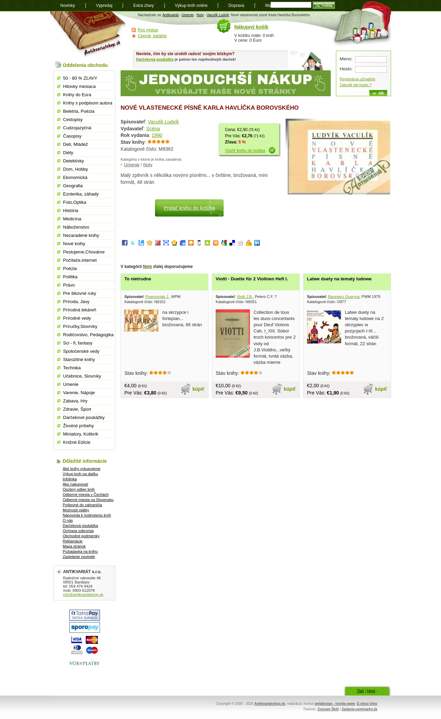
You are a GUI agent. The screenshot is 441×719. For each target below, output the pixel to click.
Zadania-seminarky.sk (359, 709)
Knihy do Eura (77, 94)
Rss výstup (148, 30)
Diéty (68, 152)
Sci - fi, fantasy (77, 343)
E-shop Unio (367, 704)
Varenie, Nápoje (79, 392)
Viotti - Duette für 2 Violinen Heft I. (252, 278)
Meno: (346, 58)
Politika (70, 276)
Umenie (187, 15)
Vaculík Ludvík (218, 15)
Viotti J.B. (245, 296)
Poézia (70, 268)
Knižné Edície (77, 442)
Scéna (153, 128)
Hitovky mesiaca (79, 86)
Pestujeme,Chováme (84, 251)
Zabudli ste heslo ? (355, 85)
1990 (157, 135)
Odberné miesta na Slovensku (88, 500)
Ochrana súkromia (78, 531)
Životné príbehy (78, 425)
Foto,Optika (74, 202)
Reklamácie (72, 541)
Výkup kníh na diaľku (80, 474)
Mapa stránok (74, 546)
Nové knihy (74, 243)
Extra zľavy (143, 5)
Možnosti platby (76, 510)
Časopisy (72, 136)
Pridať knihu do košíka (189, 208)
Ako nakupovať (75, 484)
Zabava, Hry (75, 400)
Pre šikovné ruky (79, 293)
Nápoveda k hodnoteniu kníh (87, 515)
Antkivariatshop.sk (269, 704)
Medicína (72, 218)
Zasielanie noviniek (79, 557)
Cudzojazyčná (77, 127)
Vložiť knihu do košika (245, 150)
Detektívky (73, 160)
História (70, 210)
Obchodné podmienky (81, 536)
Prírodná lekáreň (79, 309)
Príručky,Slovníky (80, 326)
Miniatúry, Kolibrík (80, 434)
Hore (371, 691)
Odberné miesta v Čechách (86, 494)
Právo (69, 285)
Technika (72, 367)
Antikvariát (171, 15)
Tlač (360, 691)
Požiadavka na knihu (80, 551)
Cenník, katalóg (152, 35)
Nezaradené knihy (81, 235)
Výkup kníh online (191, 5)
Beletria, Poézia (78, 111)
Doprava (236, 5)
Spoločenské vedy (81, 351)
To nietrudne (137, 278)
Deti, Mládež (75, 144)
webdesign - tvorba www (335, 704)
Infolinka (70, 479)
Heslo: (346, 68)
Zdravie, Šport (77, 409)
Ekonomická (75, 177)
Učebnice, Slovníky (82, 376)
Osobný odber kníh (79, 489)
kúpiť (199, 389)
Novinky (67, 5)
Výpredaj (104, 5)
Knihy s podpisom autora (87, 103)
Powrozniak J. (157, 296)
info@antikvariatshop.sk (83, 594)
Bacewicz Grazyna (343, 296)
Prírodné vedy (77, 318)
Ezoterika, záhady (81, 194)
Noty (200, 15)
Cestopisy (73, 119)
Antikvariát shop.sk (88, 34)
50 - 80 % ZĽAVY (80, 78)
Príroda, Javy (76, 301)
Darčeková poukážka (155, 59)
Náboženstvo (76, 227)
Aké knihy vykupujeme (81, 469)
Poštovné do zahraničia (82, 505)
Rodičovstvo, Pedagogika (88, 334)
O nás (68, 520)
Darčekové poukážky (84, 417)
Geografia (73, 185)
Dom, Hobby (75, 169)
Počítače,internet (80, 260)
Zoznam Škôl (328, 709)
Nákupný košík (251, 27)
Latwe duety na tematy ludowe (339, 278)
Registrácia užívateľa (357, 79)
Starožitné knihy (79, 359)
